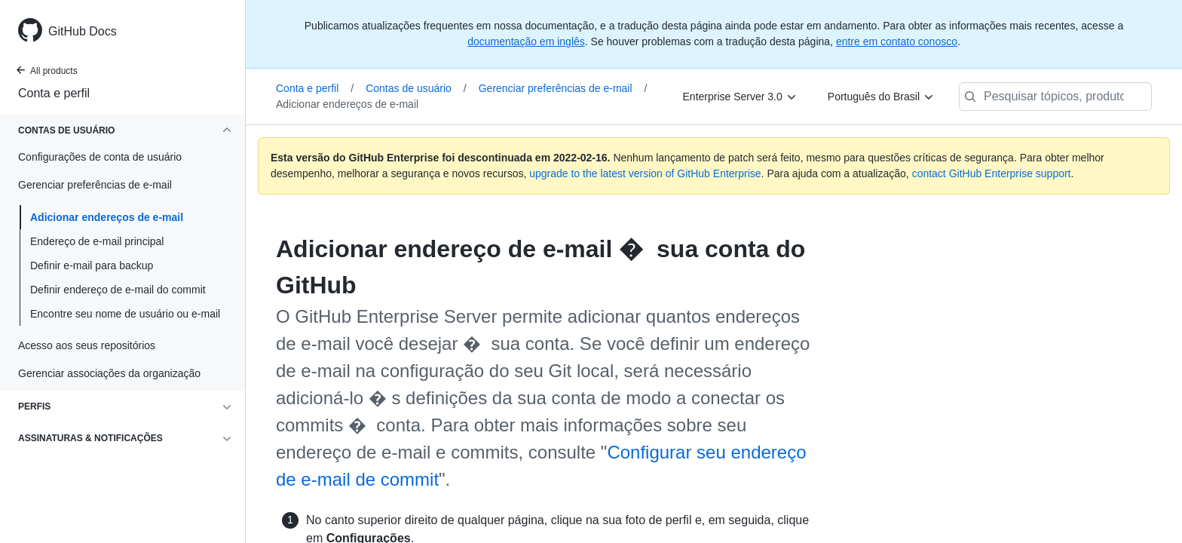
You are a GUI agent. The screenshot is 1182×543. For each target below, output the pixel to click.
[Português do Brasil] (881, 96)
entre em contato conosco (896, 41)
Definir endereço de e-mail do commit (118, 290)
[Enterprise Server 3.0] (740, 96)
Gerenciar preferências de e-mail (563, 88)
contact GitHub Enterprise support (991, 173)
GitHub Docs (82, 31)
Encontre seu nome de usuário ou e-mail (125, 314)
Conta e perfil (54, 93)
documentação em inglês (526, 41)
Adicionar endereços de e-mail (106, 217)
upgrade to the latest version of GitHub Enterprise (645, 173)
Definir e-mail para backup (91, 265)
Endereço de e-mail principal (97, 241)
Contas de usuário (416, 88)
